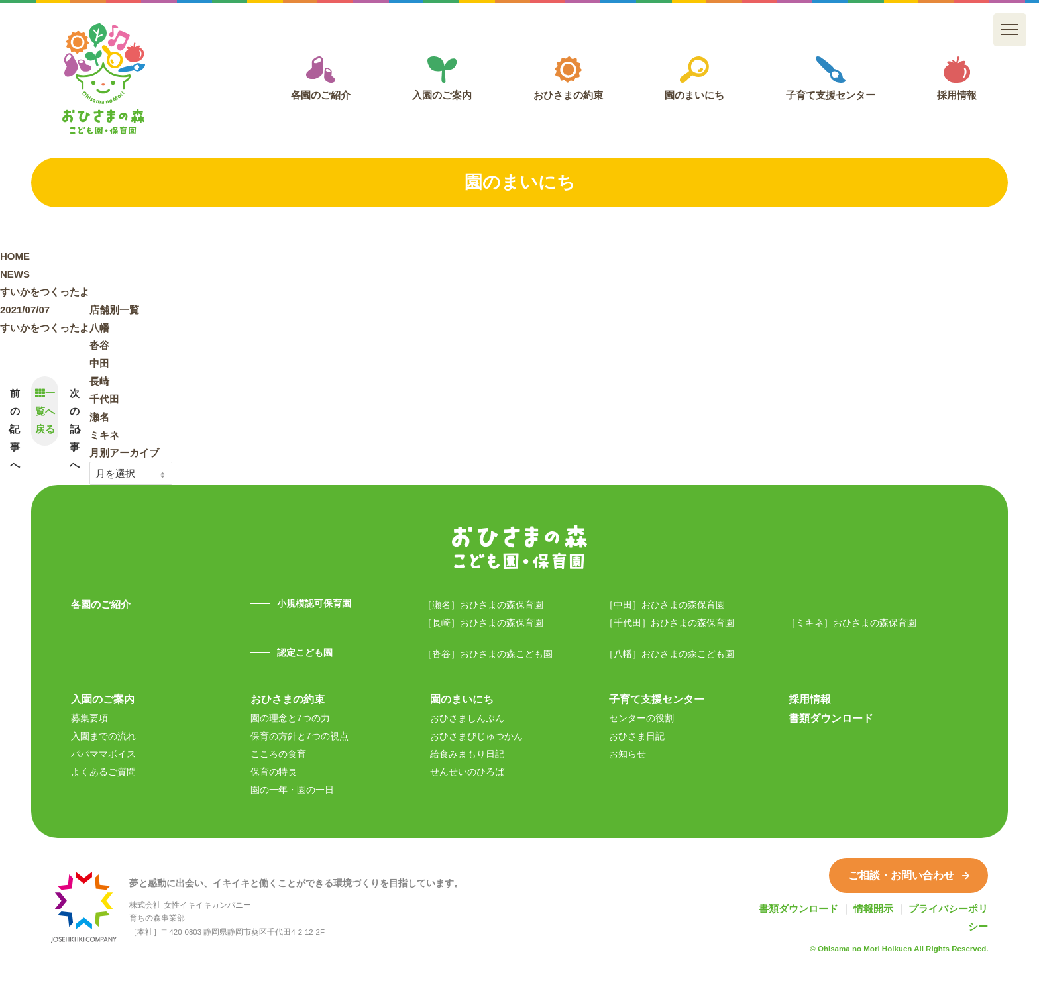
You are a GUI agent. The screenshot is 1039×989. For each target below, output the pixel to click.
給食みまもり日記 (467, 754)
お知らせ (627, 754)
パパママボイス (103, 754)
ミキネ (104, 435)
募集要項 (89, 718)
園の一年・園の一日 (292, 789)
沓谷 (99, 345)
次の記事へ (75, 429)
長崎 (99, 381)
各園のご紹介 (321, 78)
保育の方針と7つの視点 (299, 736)
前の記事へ (15, 429)
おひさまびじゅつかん (476, 736)
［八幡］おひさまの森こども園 (669, 654)
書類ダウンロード (831, 718)
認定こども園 (305, 652)
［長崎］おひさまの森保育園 (483, 622)
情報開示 (873, 908)
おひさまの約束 (568, 78)
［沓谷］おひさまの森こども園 (488, 654)
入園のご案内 (442, 78)
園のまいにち (694, 78)
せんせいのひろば (467, 771)
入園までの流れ (103, 736)
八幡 (99, 327)
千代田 (104, 399)
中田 (99, 363)
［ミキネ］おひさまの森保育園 (851, 622)
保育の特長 (273, 771)
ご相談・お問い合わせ (908, 875)
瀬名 (99, 417)
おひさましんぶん (467, 718)
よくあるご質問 (103, 771)
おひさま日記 (637, 736)
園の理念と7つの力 (290, 718)
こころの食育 (278, 754)
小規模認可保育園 (314, 603)
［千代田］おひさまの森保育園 (669, 622)
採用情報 (957, 78)
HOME (15, 256)
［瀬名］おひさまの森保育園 (483, 604)
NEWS (15, 274)
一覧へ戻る (45, 411)
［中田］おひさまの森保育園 (664, 604)
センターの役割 (641, 718)
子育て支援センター (830, 78)
